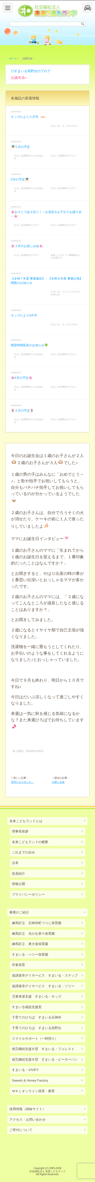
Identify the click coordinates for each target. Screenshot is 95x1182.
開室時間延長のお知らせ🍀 (29, 345)
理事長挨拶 (20, 831)
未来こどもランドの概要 (30, 842)
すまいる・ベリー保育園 (30, 954)
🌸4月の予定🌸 (21, 378)
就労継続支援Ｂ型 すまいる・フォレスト (43, 1049)
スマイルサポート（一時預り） (35, 1038)
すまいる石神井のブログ (63, 188)
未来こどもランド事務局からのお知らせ (65, 256)
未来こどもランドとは (25, 821)
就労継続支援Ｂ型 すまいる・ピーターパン (45, 1059)
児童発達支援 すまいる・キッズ (36, 996)
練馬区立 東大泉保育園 (30, 944)
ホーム (13, 58)
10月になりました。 (22, 782)
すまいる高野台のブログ (32, 71)
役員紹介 (18, 873)
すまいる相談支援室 (27, 1007)
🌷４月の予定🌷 (22, 410)
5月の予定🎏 (20, 179)
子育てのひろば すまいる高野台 (36, 1028)
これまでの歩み (23, 852)
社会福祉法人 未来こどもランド (47, 1171)
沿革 (15, 863)
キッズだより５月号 (24, 117)
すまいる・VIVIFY (25, 1070)
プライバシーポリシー (28, 894)
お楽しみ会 (58, 782)
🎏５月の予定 (20, 147)
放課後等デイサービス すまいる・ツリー (43, 986)
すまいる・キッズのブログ (64, 126)
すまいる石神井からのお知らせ (29, 189)
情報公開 (18, 884)
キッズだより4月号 (24, 315)
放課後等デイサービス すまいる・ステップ (45, 975)
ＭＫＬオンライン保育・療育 (33, 1091)
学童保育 (18, 965)
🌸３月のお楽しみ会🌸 (27, 246)
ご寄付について (20, 1130)
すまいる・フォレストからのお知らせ (65, 293)
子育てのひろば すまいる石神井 (36, 1017)
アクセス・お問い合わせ (27, 1119)
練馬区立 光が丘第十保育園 (33, 933)
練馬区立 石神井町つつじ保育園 (36, 923)
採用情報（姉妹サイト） (27, 1109)
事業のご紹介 (19, 912)
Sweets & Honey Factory (30, 1080)
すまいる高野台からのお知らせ (29, 157)
